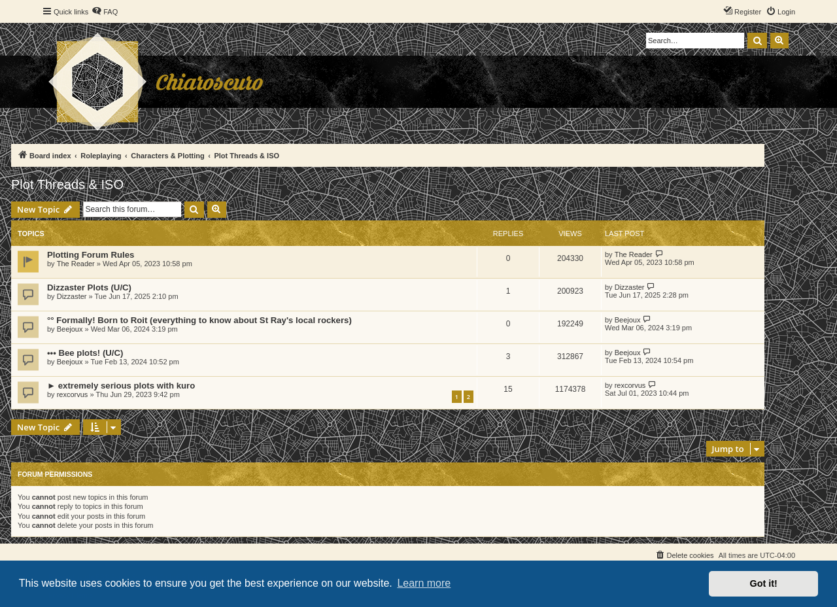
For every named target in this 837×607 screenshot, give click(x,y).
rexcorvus (72, 394)
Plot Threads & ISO (67, 184)
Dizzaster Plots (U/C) (89, 287)
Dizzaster (72, 296)
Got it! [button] (763, 583)
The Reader (76, 264)
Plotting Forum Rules (90, 255)
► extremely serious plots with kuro (121, 385)
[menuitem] (105, 12)
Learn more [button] (424, 583)
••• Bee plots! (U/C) (85, 353)
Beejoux (70, 329)
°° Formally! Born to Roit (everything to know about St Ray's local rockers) (199, 320)
